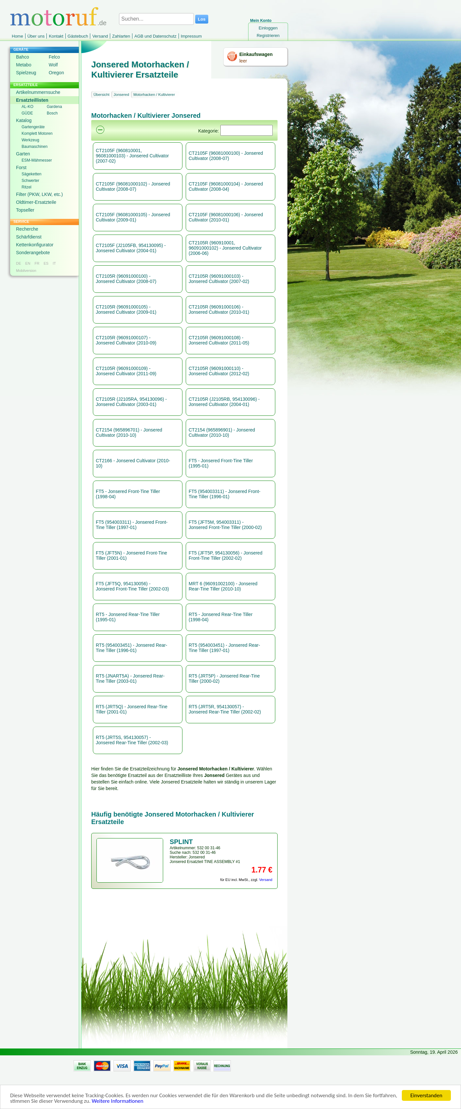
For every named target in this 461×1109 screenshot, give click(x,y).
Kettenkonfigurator (34, 244)
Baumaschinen (34, 146)
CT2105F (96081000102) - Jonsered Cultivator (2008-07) (133, 186)
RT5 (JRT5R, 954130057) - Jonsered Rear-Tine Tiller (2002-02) (225, 709)
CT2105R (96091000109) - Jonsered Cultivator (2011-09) (126, 371)
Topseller (25, 210)
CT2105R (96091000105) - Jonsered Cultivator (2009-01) (126, 309)
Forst (21, 167)
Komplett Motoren (37, 133)
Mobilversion (26, 271)
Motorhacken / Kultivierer (154, 95)
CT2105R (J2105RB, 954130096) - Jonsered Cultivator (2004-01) (224, 401)
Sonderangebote (33, 252)
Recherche (27, 229)
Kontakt (56, 36)
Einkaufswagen (256, 54)
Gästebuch (78, 36)
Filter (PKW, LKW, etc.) (39, 194)
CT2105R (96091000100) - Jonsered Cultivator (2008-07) (126, 278)
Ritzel (26, 187)
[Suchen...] (156, 19)
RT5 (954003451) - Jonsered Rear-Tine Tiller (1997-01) (224, 648)
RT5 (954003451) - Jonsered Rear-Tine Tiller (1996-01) (131, 648)
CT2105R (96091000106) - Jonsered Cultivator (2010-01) (219, 309)
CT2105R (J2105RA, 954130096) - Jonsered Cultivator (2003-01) (131, 401)
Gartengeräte (33, 127)
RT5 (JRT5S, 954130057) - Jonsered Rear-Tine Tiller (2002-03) (132, 740)
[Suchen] (246, 130)
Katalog (23, 120)
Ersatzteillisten (32, 100)
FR (37, 263)
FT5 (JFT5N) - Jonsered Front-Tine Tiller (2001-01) (131, 555)
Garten (23, 153)
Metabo (23, 64)
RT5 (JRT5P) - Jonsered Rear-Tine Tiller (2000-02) (224, 678)
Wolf (53, 64)
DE (18, 263)
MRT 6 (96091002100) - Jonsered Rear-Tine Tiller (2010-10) (223, 586)
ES (45, 263)
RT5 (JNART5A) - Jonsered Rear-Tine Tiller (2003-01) (130, 678)
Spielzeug (26, 72)
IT (54, 263)
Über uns (36, 36)
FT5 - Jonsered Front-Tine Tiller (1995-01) (221, 463)
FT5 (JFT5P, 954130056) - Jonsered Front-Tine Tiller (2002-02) (225, 555)
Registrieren (268, 35)
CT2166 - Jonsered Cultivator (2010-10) (133, 463)
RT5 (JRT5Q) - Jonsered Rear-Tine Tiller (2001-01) (131, 709)
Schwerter (30, 180)
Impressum (191, 36)
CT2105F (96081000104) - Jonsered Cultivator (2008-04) (226, 186)
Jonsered (121, 95)
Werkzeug (30, 140)
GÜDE (27, 113)
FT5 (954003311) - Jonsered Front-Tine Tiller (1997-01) (131, 524)
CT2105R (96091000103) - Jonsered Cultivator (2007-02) (219, 278)
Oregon (56, 72)
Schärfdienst (29, 236)
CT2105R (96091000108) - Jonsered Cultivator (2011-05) (219, 340)
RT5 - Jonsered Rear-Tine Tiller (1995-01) (128, 617)
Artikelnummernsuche (38, 92)
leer (243, 60)
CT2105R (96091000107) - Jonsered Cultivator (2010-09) (126, 340)
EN (27, 263)
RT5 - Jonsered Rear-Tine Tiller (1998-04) (220, 617)
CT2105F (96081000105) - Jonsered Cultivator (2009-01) (133, 217)
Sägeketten (32, 174)
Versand (100, 36)
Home (17, 36)
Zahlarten (121, 36)
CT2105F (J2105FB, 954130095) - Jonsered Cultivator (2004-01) (131, 248)
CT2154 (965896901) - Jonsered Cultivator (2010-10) (222, 432)
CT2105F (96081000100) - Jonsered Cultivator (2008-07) (226, 155)
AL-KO (27, 106)
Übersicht (102, 95)
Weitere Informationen (118, 1103)
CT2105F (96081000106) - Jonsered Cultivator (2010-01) (226, 217)
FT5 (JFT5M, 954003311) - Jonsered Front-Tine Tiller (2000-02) (225, 524)
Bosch (52, 113)
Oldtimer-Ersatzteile (36, 202)
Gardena (54, 106)
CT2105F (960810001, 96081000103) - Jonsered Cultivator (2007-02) (132, 156)
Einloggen (268, 28)
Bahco (22, 57)
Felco (54, 57)
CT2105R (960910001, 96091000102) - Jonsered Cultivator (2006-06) (225, 248)
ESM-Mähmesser (37, 160)
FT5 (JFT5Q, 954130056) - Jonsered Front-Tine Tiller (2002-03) (132, 586)
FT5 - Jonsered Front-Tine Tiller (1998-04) (128, 494)
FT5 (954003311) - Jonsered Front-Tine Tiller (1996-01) (224, 494)
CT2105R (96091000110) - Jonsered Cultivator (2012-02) (219, 371)
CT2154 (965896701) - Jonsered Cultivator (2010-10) (129, 432)
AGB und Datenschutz (155, 36)
